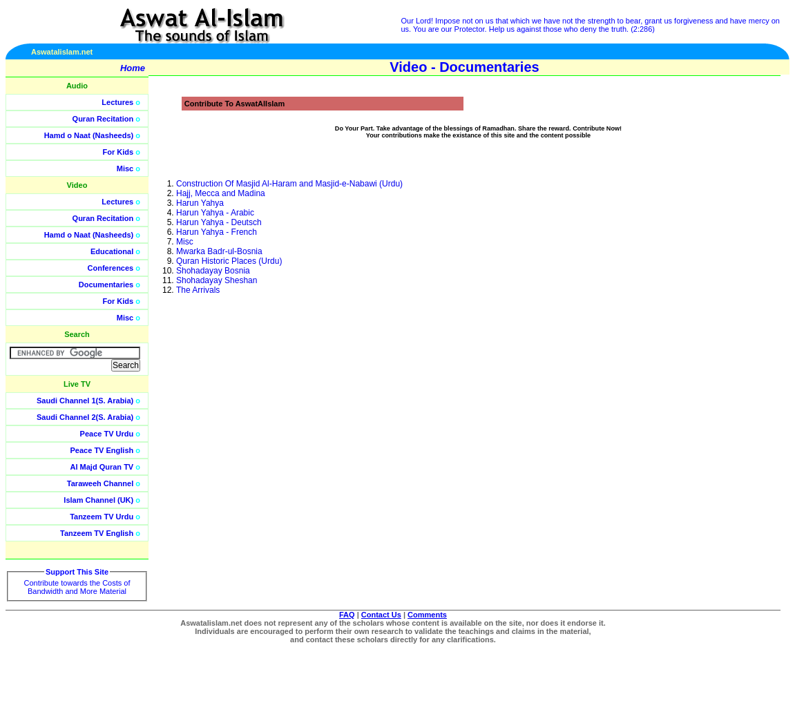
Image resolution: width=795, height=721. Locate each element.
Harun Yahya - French (216, 232)
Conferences (111, 268)
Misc (125, 168)
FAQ (347, 615)
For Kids (118, 152)
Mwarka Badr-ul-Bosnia (219, 251)
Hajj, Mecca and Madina (220, 193)
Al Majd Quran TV (102, 467)
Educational (111, 251)
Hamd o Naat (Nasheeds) (89, 135)
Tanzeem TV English (96, 533)
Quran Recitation (103, 119)
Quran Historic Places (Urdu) (229, 261)
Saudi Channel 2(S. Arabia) (85, 417)
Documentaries (106, 284)
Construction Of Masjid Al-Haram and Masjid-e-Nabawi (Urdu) (289, 184)
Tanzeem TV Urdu (101, 516)
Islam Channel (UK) (98, 500)
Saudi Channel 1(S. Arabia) (85, 400)
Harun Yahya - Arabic (215, 213)
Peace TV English (102, 450)
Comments (427, 615)
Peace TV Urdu (107, 434)
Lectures (117, 102)
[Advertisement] (729, 311)
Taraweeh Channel (100, 483)
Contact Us (381, 615)
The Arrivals (198, 290)
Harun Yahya (200, 203)
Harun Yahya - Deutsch (219, 222)
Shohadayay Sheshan (216, 280)
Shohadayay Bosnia (213, 271)
